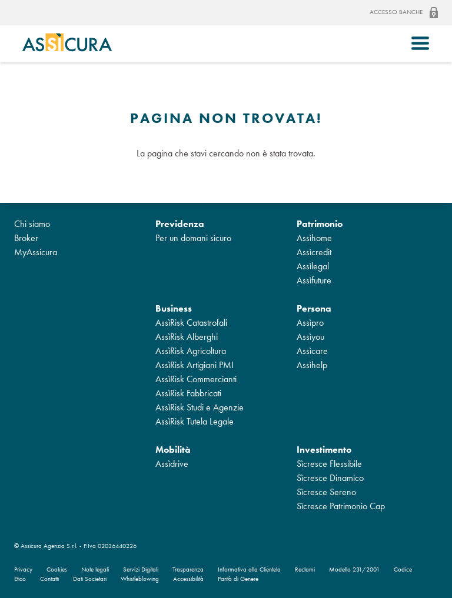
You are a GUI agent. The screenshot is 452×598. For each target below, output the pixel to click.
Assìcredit (314, 252)
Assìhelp (312, 365)
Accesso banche (404, 12)
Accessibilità (188, 579)
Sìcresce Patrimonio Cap (341, 506)
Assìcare (312, 351)
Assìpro (310, 322)
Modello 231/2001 (354, 569)
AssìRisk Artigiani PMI (194, 365)
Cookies (56, 569)
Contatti (49, 579)
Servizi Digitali (140, 569)
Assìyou (310, 336)
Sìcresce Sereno (326, 492)
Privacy (23, 569)
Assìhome (314, 238)
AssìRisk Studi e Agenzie (199, 407)
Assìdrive (171, 463)
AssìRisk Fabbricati (188, 393)
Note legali (95, 569)
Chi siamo (32, 224)
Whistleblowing (140, 579)
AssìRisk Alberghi (186, 336)
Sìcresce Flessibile (329, 463)
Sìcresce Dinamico (330, 478)
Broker (26, 238)
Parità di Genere (238, 579)
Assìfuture (314, 280)
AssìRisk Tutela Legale (194, 421)
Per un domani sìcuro (193, 238)
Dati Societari (90, 579)
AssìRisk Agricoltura (190, 351)
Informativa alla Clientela (249, 569)
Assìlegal (313, 266)
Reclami (305, 569)
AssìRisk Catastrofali (191, 322)
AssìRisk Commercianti (196, 379)
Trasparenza (188, 569)
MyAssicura (35, 252)
